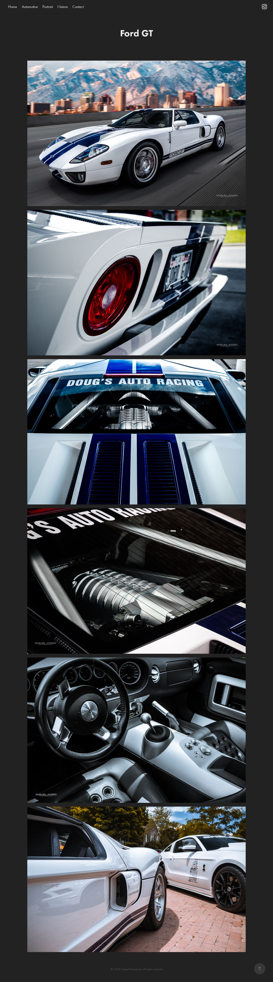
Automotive (30, 6)
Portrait (47, 6)
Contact (78, 6)
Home (12, 6)
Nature (62, 6)
